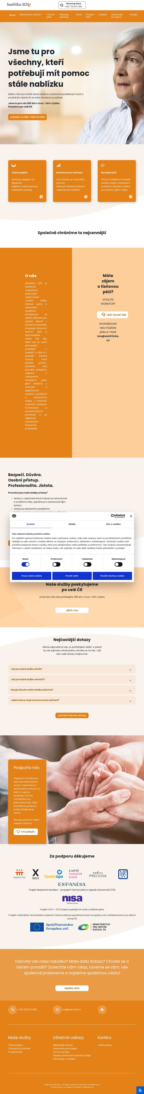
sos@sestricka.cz (71, 1009)
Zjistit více (72, 610)
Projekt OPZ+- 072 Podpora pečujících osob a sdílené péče (72, 909)
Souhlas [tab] (30, 524)
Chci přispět (26, 831)
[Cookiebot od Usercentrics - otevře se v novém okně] (113, 516)
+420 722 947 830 (114, 315)
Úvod (12, 15)
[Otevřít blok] (140, 1090)
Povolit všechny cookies (112, 576)
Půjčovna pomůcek (64, 15)
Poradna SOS (90, 15)
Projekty (103, 14)
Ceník (79, 14)
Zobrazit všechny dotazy (72, 715)
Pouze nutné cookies (31, 576)
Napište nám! (72, 988)
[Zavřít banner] (131, 516)
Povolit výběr (72, 576)
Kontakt (133, 14)
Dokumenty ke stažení (116, 15)
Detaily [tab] (72, 524)
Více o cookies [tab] (113, 524)
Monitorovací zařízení (30, 14)
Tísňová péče (51, 15)
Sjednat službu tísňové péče (27, 117)
